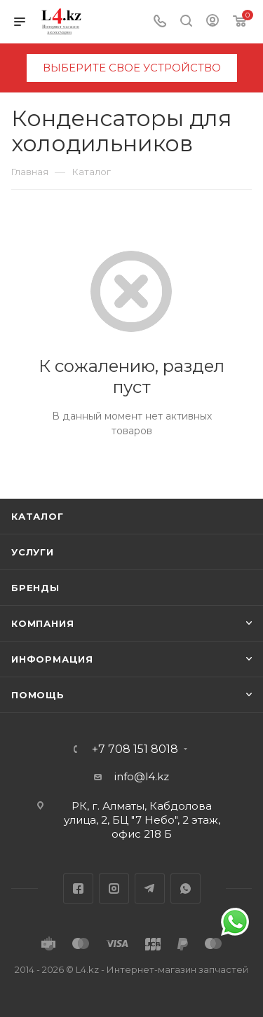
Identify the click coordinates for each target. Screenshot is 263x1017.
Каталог (37, 516)
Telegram (150, 888)
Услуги (32, 552)
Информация (52, 659)
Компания (42, 623)
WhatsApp (185, 888)
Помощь (38, 694)
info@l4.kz (141, 776)
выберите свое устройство (132, 67)
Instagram (114, 888)
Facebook (78, 888)
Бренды (35, 587)
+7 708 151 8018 (135, 749)
